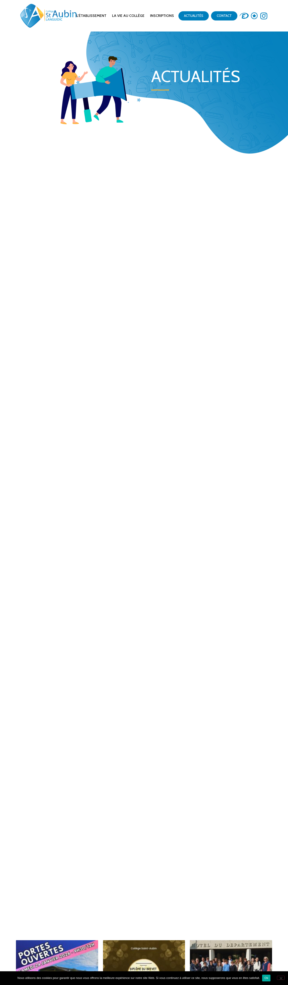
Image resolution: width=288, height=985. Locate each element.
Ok (266, 978)
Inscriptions (162, 16)
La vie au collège (128, 16)
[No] (281, 978)
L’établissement (91, 16)
